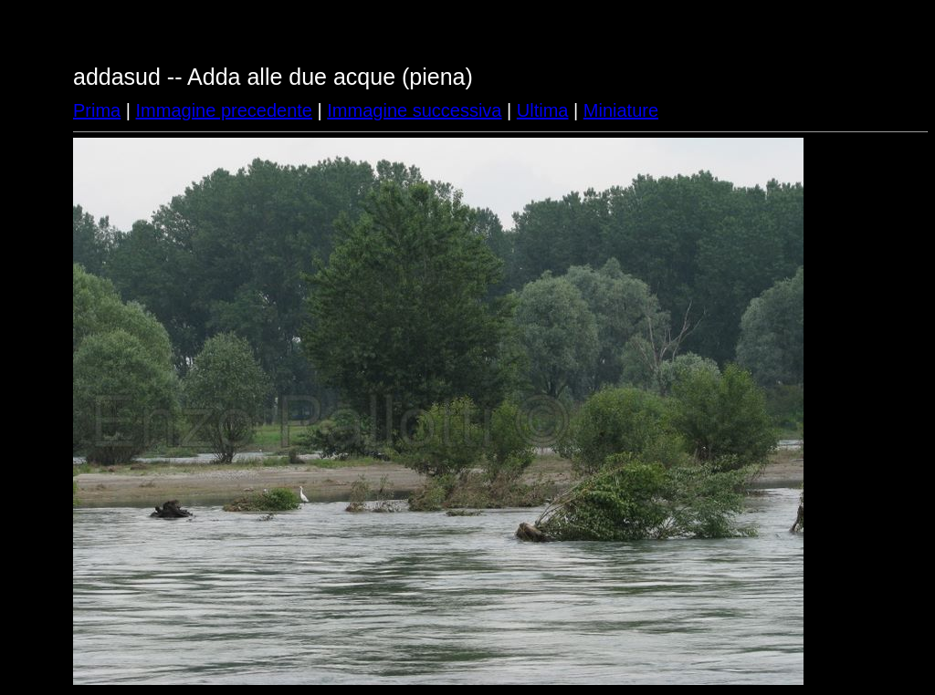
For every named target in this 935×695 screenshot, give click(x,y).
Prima (97, 110)
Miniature (620, 110)
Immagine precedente (224, 110)
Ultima (543, 110)
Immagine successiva (414, 110)
